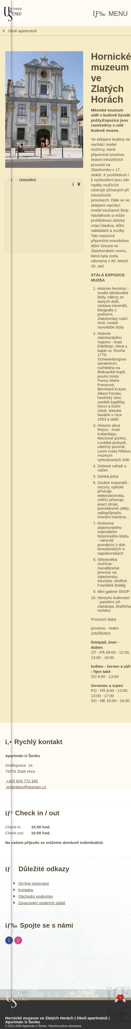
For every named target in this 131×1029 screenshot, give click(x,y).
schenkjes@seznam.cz (25, 787)
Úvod (12, 14)
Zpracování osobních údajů (41, 903)
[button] (110, 13)
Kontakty (25, 890)
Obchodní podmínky (35, 896)
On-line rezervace (33, 883)
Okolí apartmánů (22, 31)
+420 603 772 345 (21, 781)
